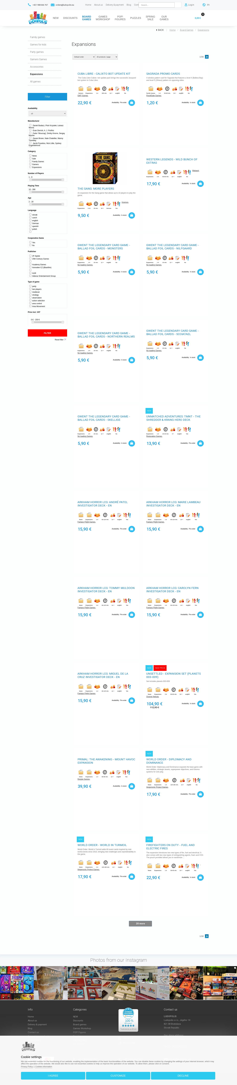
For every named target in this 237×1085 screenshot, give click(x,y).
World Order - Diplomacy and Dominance (169, 761)
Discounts (78, 1020)
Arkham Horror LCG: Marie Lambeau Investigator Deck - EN (173, 504)
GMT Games (83, 96)
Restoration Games (154, 437)
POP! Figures (79, 1032)
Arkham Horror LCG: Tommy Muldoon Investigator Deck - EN (106, 589)
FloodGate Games (153, 96)
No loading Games (85, 265)
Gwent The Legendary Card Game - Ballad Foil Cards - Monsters (104, 246)
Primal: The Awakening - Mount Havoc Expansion (106, 761)
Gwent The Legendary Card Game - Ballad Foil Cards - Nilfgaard (172, 246)
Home (172, 30)
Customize (118, 1075)
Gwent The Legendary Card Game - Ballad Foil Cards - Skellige (104, 418)
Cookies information (47, 1066)
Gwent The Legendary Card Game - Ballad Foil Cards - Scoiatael (172, 332)
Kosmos (125, 202)
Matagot (195, 171)
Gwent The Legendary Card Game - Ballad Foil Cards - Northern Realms (106, 335)
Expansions (203, 30)
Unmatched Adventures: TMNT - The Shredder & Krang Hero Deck (173, 418)
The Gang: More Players (96, 189)
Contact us (33, 1032)
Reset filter (59, 340)
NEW (75, 1016)
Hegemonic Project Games (157, 787)
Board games (186, 30)
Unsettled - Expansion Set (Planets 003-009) (173, 675)
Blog (30, 1028)
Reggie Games (84, 779)
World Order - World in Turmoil (102, 845)
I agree (55, 1075)
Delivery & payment (37, 1024)
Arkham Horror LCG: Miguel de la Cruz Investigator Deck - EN (103, 675)
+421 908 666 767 (40, 5)
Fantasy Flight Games (86, 522)
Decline (181, 1075)
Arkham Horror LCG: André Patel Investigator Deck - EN (103, 504)
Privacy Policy (30, 1066)
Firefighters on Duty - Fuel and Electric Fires (170, 846)
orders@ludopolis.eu (65, 5)
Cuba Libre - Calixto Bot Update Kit (104, 74)
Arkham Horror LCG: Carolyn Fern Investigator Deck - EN (172, 589)
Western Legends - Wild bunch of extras (171, 161)
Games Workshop (82, 1028)
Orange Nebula (152, 697)
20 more (140, 923)
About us (32, 1020)
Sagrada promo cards (163, 74)
